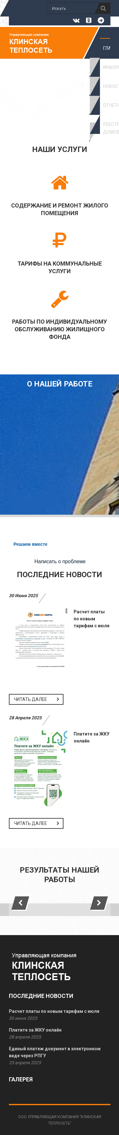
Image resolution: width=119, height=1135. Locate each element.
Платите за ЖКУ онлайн (35, 1030)
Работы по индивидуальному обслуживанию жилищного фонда (59, 329)
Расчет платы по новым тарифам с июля (91, 618)
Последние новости (59, 574)
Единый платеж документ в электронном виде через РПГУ (55, 1052)
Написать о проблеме (59, 561)
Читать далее (30, 699)
